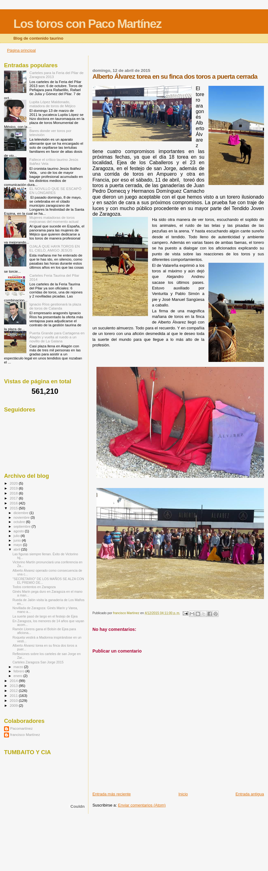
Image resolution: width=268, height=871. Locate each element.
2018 (14, 493)
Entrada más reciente (111, 794)
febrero (19, 671)
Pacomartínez (21, 728)
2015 (14, 508)
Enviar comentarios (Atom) (142, 805)
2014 (14, 681)
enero (19, 676)
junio (18, 540)
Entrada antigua (249, 794)
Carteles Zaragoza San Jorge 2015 (38, 662)
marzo (19, 667)
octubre (20, 522)
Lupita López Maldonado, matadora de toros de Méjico (52, 104)
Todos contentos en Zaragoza (34, 587)
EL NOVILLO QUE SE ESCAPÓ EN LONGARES (55, 191)
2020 (14, 483)
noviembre (22, 517)
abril (17, 549)
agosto (19, 531)
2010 (14, 700)
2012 (14, 690)
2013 (14, 686)
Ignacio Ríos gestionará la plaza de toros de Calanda (55, 306)
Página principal (21, 50)
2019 (14, 488)
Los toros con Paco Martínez (87, 23)
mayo (18, 545)
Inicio (183, 794)
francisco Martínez (25, 734)
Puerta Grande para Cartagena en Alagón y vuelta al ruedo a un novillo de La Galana (57, 337)
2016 (14, 503)
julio (17, 536)
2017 (14, 498)
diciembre (21, 513)
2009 (14, 705)
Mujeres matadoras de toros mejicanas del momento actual (53, 219)
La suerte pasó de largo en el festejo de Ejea (45, 616)
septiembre (23, 526)
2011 (14, 695)
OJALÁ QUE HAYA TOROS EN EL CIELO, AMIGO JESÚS (54, 248)
